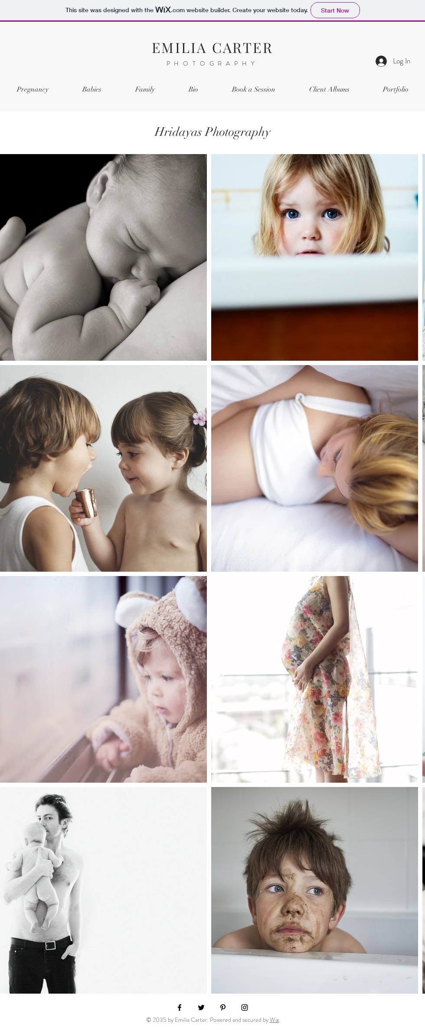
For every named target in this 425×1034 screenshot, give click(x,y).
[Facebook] (179, 1007)
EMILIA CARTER (212, 47)
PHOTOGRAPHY (213, 63)
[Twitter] (201, 1007)
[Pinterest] (223, 1007)
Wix (274, 1019)
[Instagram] (244, 1007)
